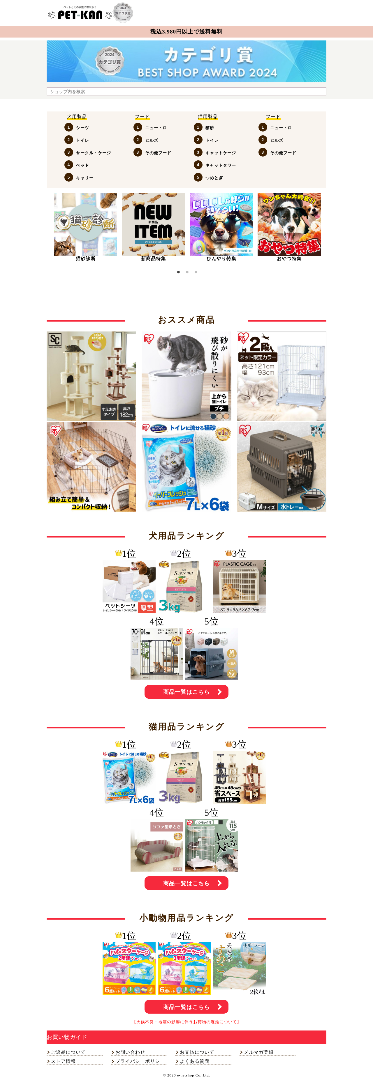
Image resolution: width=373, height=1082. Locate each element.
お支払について (197, 1052)
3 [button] (196, 273)
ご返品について (68, 1052)
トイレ (82, 140)
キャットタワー (220, 165)
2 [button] (187, 273)
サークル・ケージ (93, 152)
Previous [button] (58, 227)
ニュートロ (156, 127)
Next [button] (316, 227)
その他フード (158, 152)
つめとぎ (214, 177)
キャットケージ (220, 152)
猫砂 (209, 127)
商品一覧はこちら (186, 692)
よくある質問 (195, 1061)
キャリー (85, 177)
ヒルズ (151, 140)
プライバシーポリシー (140, 1061)
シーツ (82, 127)
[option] (85, 227)
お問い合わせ (130, 1052)
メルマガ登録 (259, 1052)
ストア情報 (63, 1061)
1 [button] (178, 273)
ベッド (82, 165)
